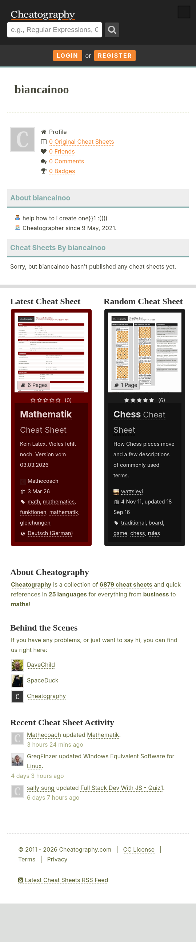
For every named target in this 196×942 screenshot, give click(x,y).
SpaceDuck (43, 680)
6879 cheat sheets (126, 584)
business (156, 594)
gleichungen (35, 522)
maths (20, 604)
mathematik (63, 512)
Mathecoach (43, 481)
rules (154, 533)
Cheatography (31, 584)
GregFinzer (42, 756)
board (156, 522)
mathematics (59, 501)
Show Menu (184, 12)
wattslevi (132, 491)
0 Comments (66, 161)
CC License (139, 849)
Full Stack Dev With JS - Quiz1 (121, 787)
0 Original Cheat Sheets (81, 141)
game (120, 533)
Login (68, 55)
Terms (26, 859)
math (34, 501)
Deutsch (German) (50, 533)
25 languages (68, 594)
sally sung (41, 787)
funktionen (33, 512)
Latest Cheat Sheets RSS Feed (63, 880)
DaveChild (41, 664)
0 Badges (62, 171)
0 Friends (62, 151)
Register (115, 55)
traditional (133, 522)
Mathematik (103, 734)
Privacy (57, 859)
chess (137, 533)
